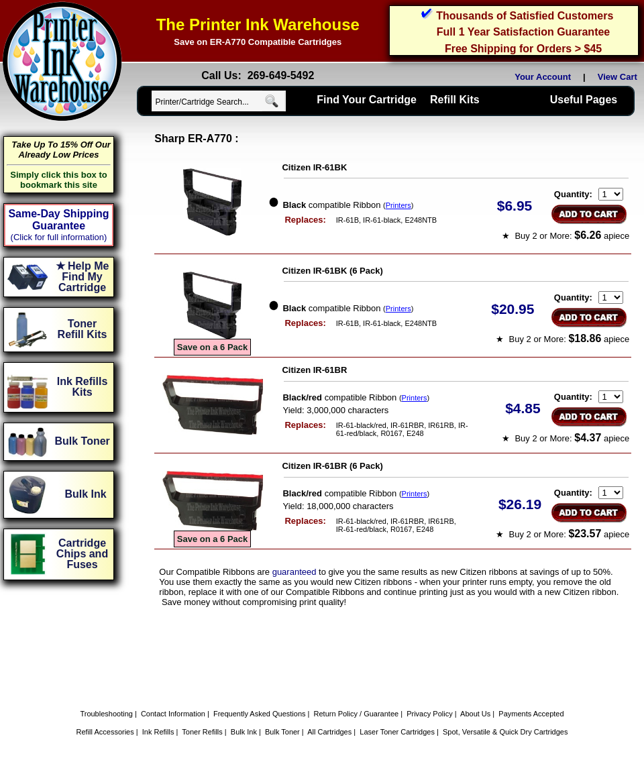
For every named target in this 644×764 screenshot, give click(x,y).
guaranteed (294, 572)
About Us (475, 714)
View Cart (620, 77)
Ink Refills (158, 732)
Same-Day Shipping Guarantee (58, 219)
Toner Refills (202, 732)
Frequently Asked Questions (259, 714)
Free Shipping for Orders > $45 (523, 48)
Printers (398, 205)
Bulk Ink (244, 732)
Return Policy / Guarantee (356, 714)
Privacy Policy (429, 714)
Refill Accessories (105, 732)
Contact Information (173, 714)
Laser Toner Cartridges (397, 732)
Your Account (543, 77)
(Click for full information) (59, 237)
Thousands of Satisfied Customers (524, 15)
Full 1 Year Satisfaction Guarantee (523, 32)
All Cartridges (329, 732)
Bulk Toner (282, 732)
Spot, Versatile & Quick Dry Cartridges (505, 732)
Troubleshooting (106, 714)
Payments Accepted (531, 714)
